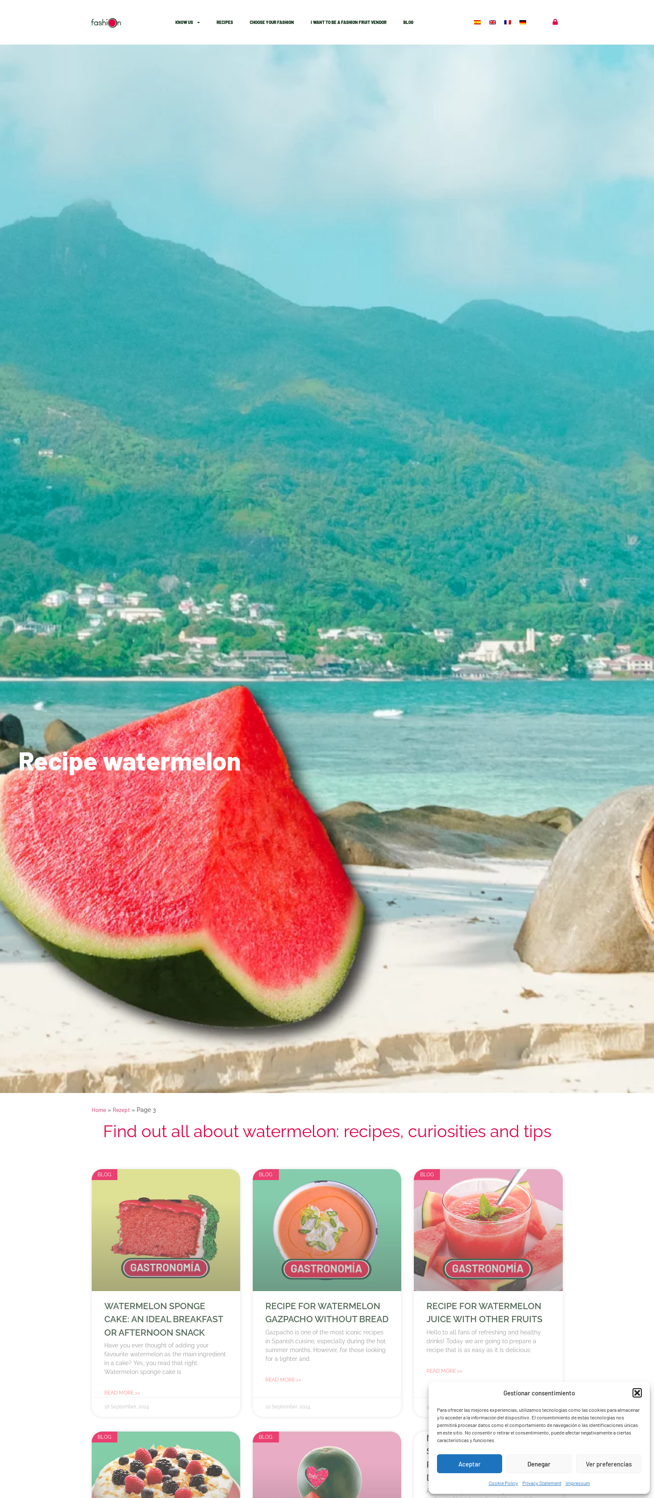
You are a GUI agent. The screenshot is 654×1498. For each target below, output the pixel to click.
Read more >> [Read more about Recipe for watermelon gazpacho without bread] (283, 1380)
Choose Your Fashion (272, 22)
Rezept (121, 1109)
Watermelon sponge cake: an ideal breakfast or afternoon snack (163, 1319)
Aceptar (469, 1464)
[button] (637, 1393)
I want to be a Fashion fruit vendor (349, 22)
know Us (187, 22)
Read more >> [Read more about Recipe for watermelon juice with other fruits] (444, 1371)
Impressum (578, 1483)
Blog (408, 22)
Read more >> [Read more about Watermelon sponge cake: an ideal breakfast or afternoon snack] (122, 1393)
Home (99, 1109)
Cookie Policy (503, 1483)
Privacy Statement (541, 1483)
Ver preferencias (609, 1464)
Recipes (225, 22)
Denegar (539, 1464)
